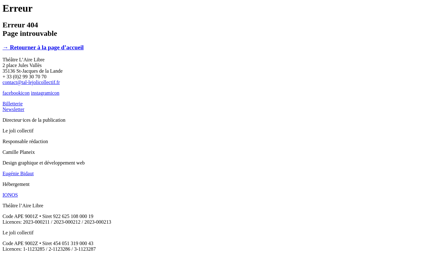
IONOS (10, 195)
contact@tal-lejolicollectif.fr (31, 82)
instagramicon (45, 93)
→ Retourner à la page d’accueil (43, 47)
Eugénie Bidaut (18, 173)
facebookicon (16, 93)
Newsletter (13, 109)
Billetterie (13, 103)
